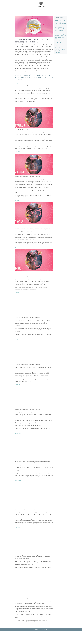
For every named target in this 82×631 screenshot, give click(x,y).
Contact (57, 9)
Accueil (24, 9)
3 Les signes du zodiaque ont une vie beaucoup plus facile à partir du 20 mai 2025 (31, 620)
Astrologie (47, 9)
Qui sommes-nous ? (35, 9)
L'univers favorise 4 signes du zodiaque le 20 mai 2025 (26, 621)
